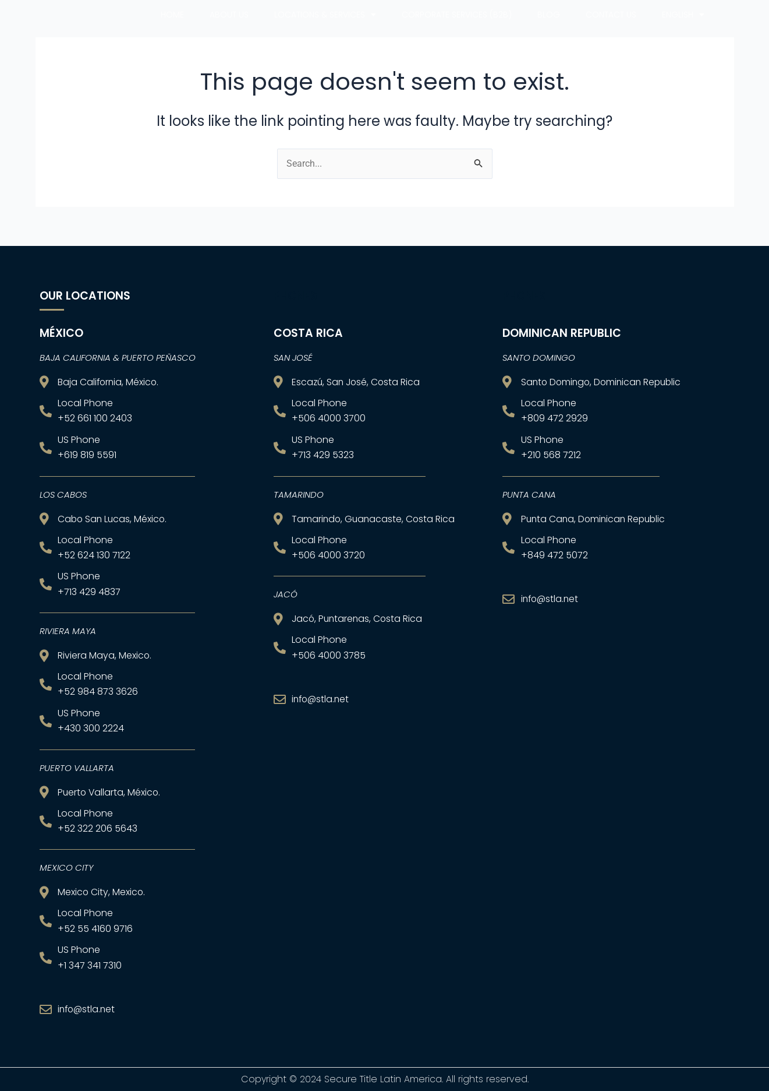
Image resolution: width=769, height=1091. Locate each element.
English (683, 28)
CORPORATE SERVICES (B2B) (457, 28)
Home (172, 28)
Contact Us (611, 28)
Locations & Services (325, 28)
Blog (548, 28)
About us (229, 28)
